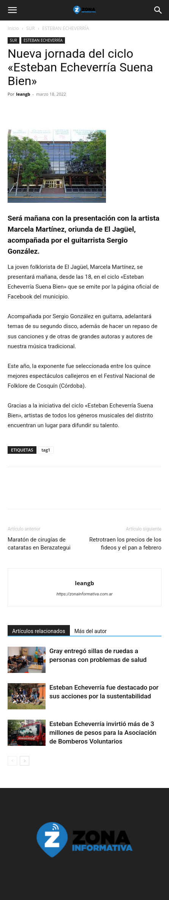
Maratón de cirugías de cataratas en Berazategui (39, 543)
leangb (23, 94)
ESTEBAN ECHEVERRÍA (65, 28)
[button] (12, 10)
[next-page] (24, 761)
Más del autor (90, 631)
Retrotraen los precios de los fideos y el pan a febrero (125, 543)
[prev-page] (12, 761)
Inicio (13, 28)
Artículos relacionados (38, 631)
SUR (30, 28)
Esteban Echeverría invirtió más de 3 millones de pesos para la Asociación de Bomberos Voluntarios (102, 732)
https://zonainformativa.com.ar (85, 594)
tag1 (45, 450)
